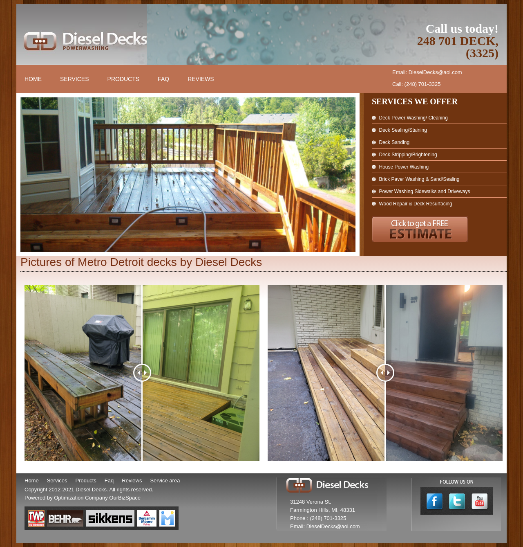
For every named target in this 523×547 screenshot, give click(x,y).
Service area (165, 480)
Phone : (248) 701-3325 (318, 518)
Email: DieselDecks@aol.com (427, 72)
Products (123, 79)
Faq (109, 480)
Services (74, 79)
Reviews (201, 79)
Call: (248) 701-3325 (416, 84)
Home (33, 79)
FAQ (163, 79)
